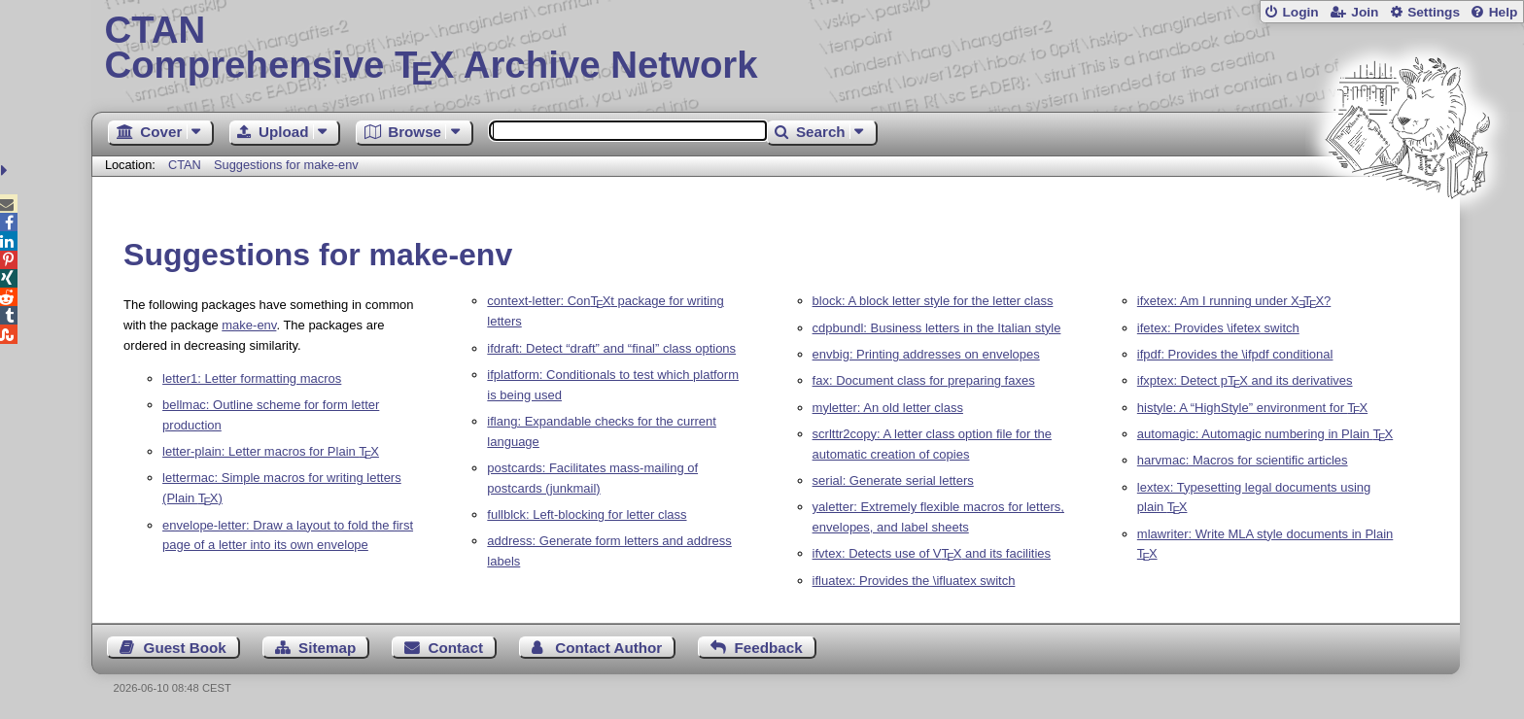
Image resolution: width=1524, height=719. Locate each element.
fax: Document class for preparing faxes (924, 380)
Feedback (769, 647)
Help (1503, 12)
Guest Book (185, 647)
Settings (1433, 12)
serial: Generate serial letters (893, 480)
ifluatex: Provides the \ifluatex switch (914, 580)
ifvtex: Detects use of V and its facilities (932, 553)
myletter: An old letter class (888, 407)
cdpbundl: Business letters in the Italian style (937, 328)
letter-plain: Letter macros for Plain (270, 451)
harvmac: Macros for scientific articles (1242, 460)
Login (1300, 12)
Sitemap (327, 647)
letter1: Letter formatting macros (251, 378)
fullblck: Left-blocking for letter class (586, 514)
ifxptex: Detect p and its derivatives (1245, 380)
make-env (249, 325)
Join (1364, 12)
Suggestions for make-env (286, 164)
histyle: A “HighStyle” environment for (1252, 407)
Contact (456, 647)
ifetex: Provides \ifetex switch (1218, 328)
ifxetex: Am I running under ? (1234, 300)
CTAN (184, 164)
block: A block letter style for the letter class (933, 300)
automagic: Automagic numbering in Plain (1265, 434)
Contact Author (608, 647)
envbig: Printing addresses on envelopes (926, 354)
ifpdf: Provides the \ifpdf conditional (1235, 354)
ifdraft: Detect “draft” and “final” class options (611, 348)
